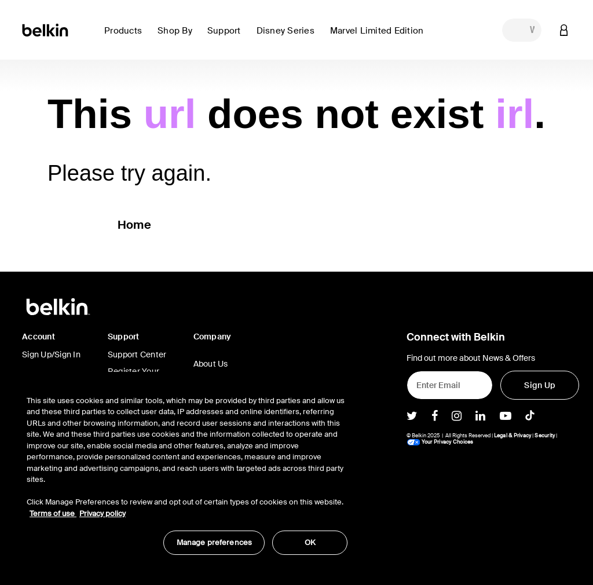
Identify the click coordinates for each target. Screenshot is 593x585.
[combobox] (521, 30)
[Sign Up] (539, 385)
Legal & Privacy (513, 435)
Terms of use (53, 513)
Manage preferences (214, 542)
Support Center (137, 354)
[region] (187, 469)
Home (134, 224)
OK (310, 542)
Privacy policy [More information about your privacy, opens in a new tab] (102, 513)
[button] (126, 37)
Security (545, 435)
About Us (210, 364)
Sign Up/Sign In (51, 354)
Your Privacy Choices (440, 441)
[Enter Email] (450, 385)
